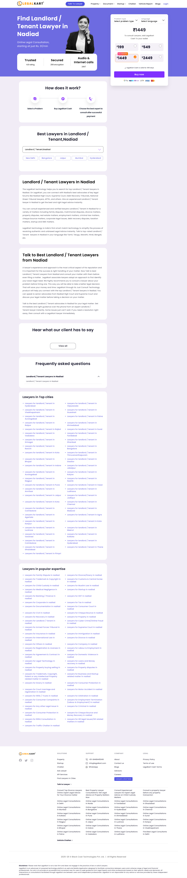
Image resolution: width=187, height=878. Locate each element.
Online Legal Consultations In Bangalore (97, 808)
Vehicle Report (146, 4)
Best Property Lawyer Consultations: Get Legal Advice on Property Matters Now (97, 794)
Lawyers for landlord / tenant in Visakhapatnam (40, 411)
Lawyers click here (123, 779)
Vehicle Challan (65, 840)
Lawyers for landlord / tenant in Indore (43, 465)
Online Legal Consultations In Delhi (69, 802)
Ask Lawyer (62, 771)
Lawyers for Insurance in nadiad (40, 633)
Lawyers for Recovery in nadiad (39, 617)
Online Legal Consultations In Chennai (154, 808)
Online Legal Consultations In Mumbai (69, 808)
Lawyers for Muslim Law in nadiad (83, 585)
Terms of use (148, 763)
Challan (132, 4)
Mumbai (79, 158)
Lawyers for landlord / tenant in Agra (84, 515)
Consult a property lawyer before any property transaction (154, 792)
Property (95, 4)
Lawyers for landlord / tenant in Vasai (85, 485)
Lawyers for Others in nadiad (38, 644)
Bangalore (47, 158)
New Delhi (30, 158)
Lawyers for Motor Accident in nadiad (84, 689)
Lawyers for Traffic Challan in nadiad (42, 725)
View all (63, 345)
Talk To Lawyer (75, 3)
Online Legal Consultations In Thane (126, 826)
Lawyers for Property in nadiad (81, 617)
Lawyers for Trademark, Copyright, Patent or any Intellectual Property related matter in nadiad (41, 676)
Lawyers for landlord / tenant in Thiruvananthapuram (82, 453)
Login (165, 4)
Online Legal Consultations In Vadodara (97, 833)
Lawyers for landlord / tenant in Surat (84, 429)
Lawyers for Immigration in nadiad (83, 633)
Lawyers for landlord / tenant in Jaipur (43, 495)
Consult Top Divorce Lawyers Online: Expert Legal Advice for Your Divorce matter (69, 794)
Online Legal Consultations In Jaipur (97, 820)
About (117, 759)
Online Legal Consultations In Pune (97, 814)
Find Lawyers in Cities (66, 778)
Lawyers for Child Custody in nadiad (42, 585)
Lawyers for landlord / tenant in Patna (85, 416)
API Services (62, 774)
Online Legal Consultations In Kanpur (154, 820)
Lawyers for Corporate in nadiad (40, 602)
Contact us (119, 763)
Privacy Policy (149, 759)
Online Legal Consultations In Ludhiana (126, 833)
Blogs (158, 4)
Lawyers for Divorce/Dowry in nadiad (84, 575)
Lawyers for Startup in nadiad (81, 589)
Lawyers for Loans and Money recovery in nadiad (81, 662)
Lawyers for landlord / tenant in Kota (42, 452)
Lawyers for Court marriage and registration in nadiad (40, 690)
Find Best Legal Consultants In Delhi (155, 833)
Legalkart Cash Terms (152, 767)
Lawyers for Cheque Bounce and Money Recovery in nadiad (82, 714)
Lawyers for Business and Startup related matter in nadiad (82, 675)
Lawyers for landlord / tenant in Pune (42, 485)
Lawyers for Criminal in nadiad (81, 706)
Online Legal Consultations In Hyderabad (126, 808)
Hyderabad (95, 158)
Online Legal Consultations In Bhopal (69, 826)
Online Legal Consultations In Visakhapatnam (154, 826)
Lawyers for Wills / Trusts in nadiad (41, 696)
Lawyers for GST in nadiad (79, 596)
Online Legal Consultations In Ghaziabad (154, 802)
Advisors (118, 771)
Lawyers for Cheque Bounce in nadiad (85, 613)
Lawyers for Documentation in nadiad (42, 606)
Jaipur (63, 158)
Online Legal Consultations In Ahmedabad (126, 814)
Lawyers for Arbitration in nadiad (82, 696)
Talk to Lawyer (64, 784)
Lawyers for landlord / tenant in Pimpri (43, 553)
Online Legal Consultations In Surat (154, 814)
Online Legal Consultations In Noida (97, 802)
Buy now (139, 74)
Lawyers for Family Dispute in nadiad (42, 575)
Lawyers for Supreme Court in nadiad (84, 627)
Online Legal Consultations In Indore (97, 826)
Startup (121, 4)
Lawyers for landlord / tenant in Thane (85, 547)
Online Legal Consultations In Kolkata (69, 814)
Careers (117, 774)
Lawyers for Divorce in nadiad (81, 637)
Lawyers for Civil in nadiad (37, 613)
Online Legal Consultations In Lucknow (126, 820)
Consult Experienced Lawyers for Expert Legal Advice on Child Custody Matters (125, 794)
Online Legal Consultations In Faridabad (126, 802)
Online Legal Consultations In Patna (69, 833)
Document (108, 4)
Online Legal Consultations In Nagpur (69, 820)
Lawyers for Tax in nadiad (79, 602)
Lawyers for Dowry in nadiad (38, 683)
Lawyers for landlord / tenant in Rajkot (43, 429)
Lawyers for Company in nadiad (82, 644)
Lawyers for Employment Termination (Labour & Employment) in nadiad (84, 701)
